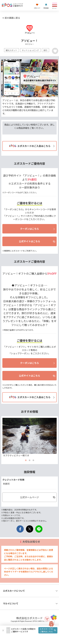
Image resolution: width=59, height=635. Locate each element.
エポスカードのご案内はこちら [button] (48, 630)
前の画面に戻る (11, 17)
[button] (34, 630)
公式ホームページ (38, 497)
